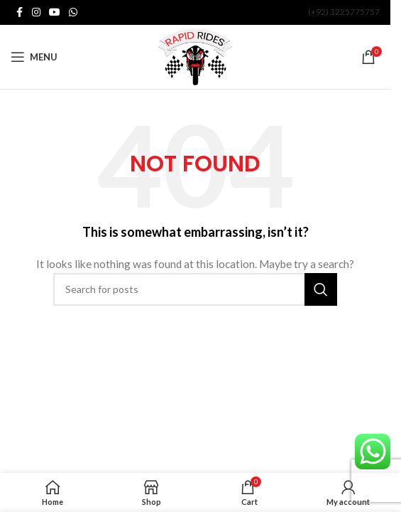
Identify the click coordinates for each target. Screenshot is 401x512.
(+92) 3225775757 (344, 11)
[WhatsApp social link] (73, 12)
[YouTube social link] (55, 12)
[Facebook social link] (19, 12)
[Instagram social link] (36, 12)
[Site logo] (196, 56)
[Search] (195, 289)
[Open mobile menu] (34, 57)
